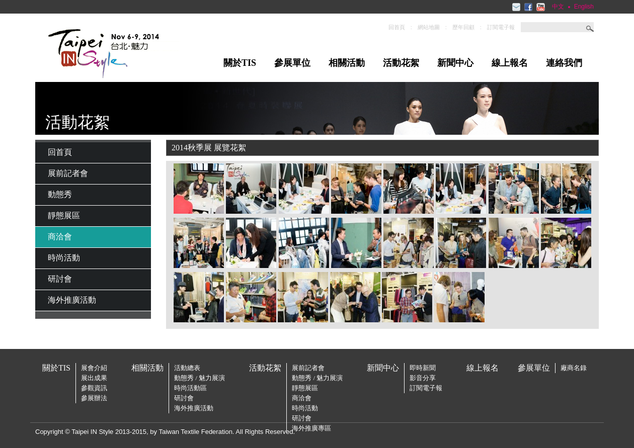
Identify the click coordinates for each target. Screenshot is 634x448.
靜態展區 (64, 215)
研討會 (60, 279)
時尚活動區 (190, 388)
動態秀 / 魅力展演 (199, 378)
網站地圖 (429, 27)
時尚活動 (64, 257)
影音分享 (423, 378)
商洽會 (60, 236)
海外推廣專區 (311, 428)
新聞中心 (455, 63)
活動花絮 (401, 63)
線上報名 (510, 63)
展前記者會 (68, 173)
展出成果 (94, 378)
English (584, 6)
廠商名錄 (574, 368)
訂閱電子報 (501, 27)
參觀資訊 (94, 388)
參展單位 (292, 63)
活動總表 (187, 368)
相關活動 (347, 63)
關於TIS (239, 63)
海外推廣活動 (72, 300)
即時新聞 (423, 368)
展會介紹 (94, 368)
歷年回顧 (463, 27)
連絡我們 (564, 63)
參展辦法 (94, 398)
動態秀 (60, 194)
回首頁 (396, 27)
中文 (558, 6)
